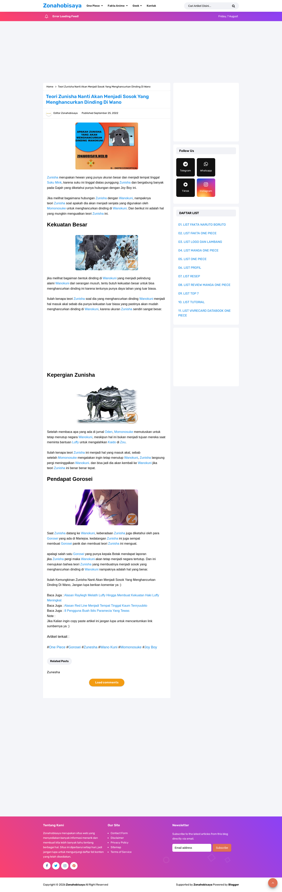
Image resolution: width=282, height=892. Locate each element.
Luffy (75, 442)
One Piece (57, 647)
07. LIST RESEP (189, 276)
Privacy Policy (119, 842)
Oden (108, 431)
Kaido (112, 442)
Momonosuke (56, 208)
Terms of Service (121, 852)
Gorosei (52, 538)
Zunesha (90, 647)
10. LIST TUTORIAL (191, 302)
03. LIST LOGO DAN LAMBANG (200, 242)
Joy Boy (151, 647)
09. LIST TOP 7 (188, 293)
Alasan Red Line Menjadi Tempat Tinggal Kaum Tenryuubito (105, 605)
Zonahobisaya (202, 884)
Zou (123, 442)
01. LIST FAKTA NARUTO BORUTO (202, 224)
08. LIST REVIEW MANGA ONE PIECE (204, 285)
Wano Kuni (108, 647)
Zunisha (52, 177)
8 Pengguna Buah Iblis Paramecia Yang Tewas (96, 610)
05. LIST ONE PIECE (192, 259)
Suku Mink (54, 182)
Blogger (233, 884)
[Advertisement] (141, 52)
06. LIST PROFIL (189, 267)
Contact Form (119, 833)
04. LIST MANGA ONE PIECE (198, 250)
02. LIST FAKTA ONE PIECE (197, 233)
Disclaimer (117, 838)
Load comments (106, 682)
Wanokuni (126, 198)
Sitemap (116, 847)
